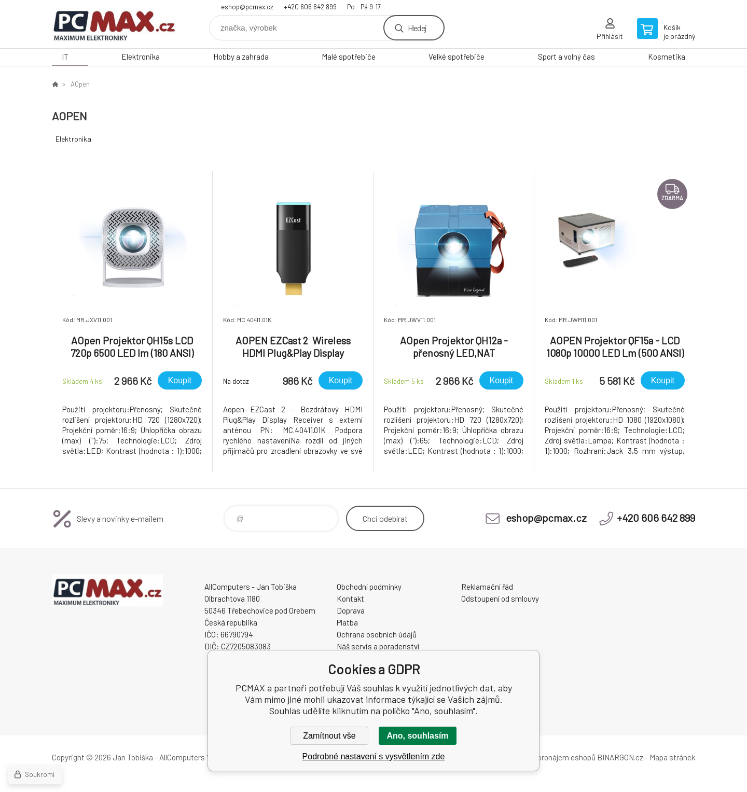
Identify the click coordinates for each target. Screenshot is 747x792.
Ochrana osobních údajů (377, 634)
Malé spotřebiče (349, 56)
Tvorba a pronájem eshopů (551, 757)
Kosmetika (666, 56)
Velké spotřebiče (456, 56)
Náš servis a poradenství (378, 646)
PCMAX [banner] (114, 24)
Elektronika (140, 56)
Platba (347, 622)
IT (65, 56)
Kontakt (350, 598)
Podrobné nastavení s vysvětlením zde (373, 756)
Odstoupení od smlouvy (500, 598)
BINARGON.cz (620, 757)
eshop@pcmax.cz (247, 7)
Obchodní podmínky (369, 586)
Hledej (417, 28)
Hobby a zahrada (241, 56)
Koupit (179, 380)
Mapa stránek (672, 757)
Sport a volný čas (566, 56)
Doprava (351, 610)
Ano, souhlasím (417, 735)
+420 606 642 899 (310, 7)
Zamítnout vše (329, 735)
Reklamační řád (487, 586)
